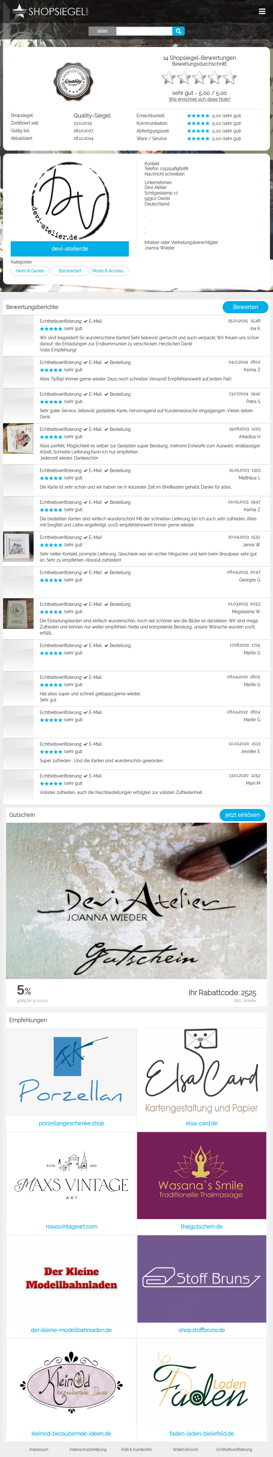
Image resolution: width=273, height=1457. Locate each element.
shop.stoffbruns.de (202, 1330)
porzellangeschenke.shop (71, 1123)
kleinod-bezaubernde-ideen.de (71, 1433)
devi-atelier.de (70, 249)
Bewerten (245, 307)
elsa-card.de (202, 1123)
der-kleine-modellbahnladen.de (71, 1330)
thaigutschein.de (202, 1226)
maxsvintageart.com (71, 1226)
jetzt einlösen (242, 815)
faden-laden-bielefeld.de (201, 1433)
